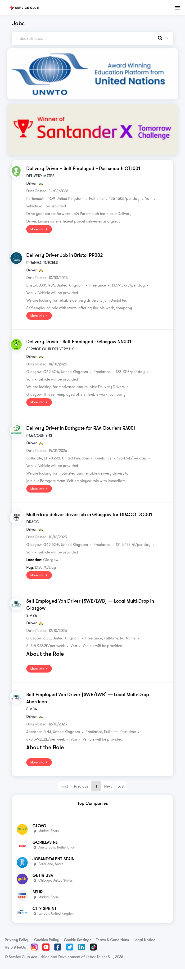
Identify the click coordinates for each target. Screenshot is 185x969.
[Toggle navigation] (177, 7)
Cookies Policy (46, 939)
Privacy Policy (17, 939)
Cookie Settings (77, 939)
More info (39, 229)
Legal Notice (144, 939)
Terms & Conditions (112, 939)
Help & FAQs (15, 947)
